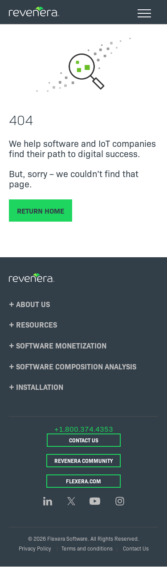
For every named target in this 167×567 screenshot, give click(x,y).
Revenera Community (83, 460)
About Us (33, 304)
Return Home (40, 210)
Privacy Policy (35, 548)
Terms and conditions (87, 548)
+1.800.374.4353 (83, 428)
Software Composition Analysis (76, 366)
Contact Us (83, 440)
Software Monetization (61, 345)
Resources (36, 324)
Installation (39, 386)
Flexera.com (83, 481)
